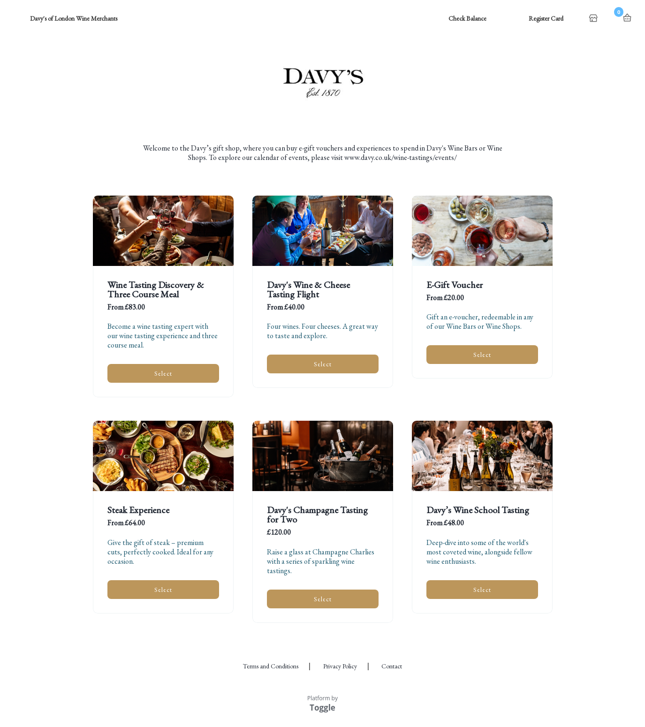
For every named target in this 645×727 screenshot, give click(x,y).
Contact (391, 666)
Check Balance (467, 18)
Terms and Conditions (270, 666)
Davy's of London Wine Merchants (73, 18)
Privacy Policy (340, 666)
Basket (627, 17)
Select (163, 373)
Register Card (546, 18)
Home (594, 18)
